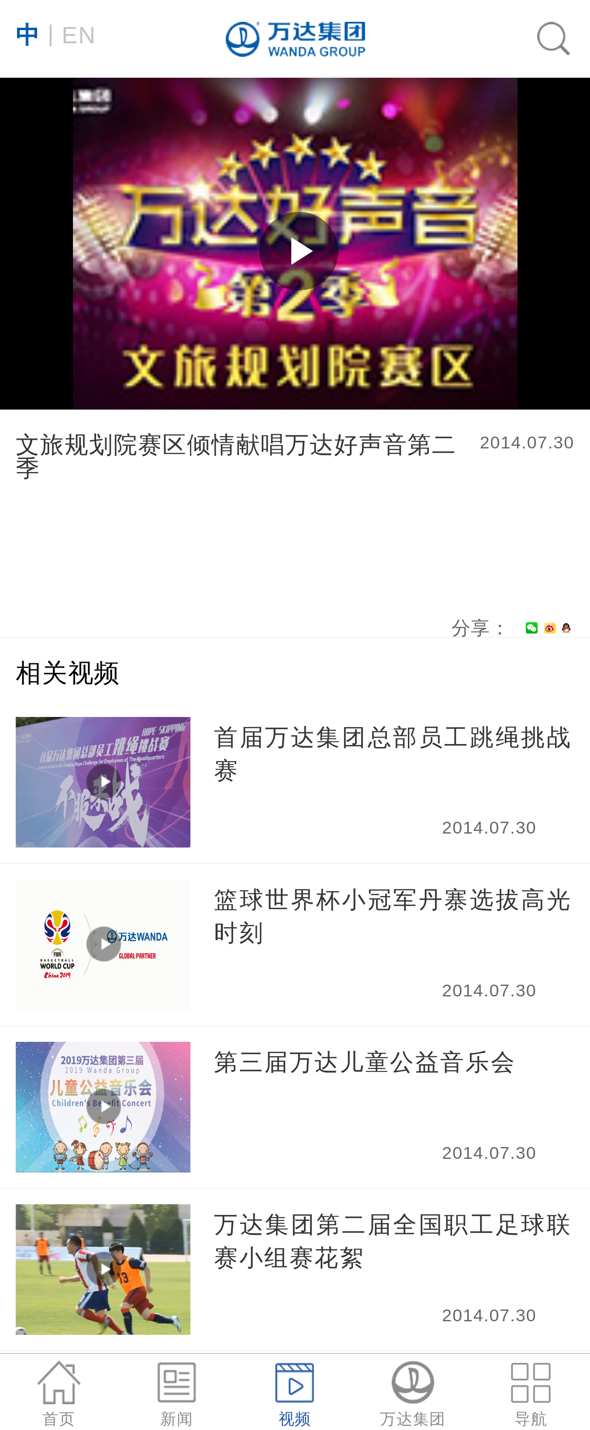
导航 (531, 1394)
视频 (295, 1394)
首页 (59, 1394)
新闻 (177, 1394)
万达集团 (413, 1394)
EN (56, 34)
